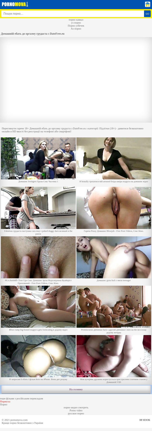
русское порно (76, 413)
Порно (3, 404)
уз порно (76, 22)
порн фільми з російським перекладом (21, 398)
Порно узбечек (76, 25)
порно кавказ (76, 19)
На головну (76, 389)
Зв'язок (144, 420)
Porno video (76, 410)
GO (147, 13)
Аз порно (76, 28)
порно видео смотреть (76, 407)
